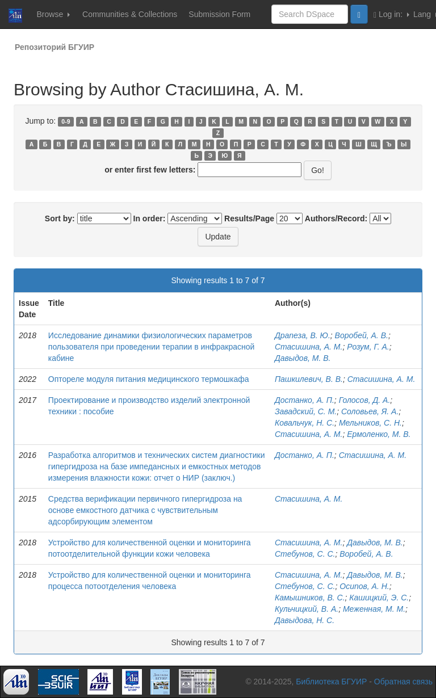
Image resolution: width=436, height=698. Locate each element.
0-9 (65, 121)
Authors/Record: (336, 218)
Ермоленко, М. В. (378, 434)
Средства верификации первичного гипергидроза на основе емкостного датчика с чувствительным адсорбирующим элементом (145, 510)
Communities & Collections (129, 14)
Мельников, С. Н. (370, 422)
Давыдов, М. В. (303, 358)
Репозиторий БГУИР (54, 47)
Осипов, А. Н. (364, 586)
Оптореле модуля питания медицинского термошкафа (148, 379)
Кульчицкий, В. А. (306, 608)
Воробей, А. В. (361, 335)
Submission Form (219, 14)
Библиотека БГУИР (331, 681)
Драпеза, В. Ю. (302, 335)
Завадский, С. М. (306, 411)
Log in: (391, 14)
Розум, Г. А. (368, 346)
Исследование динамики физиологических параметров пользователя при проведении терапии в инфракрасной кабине (151, 347)
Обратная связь (403, 681)
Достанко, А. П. (304, 400)
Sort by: (60, 218)
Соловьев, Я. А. (370, 411)
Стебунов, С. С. (305, 553)
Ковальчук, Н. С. (304, 422)
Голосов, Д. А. (365, 400)
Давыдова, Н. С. (304, 620)
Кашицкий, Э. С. (379, 597)
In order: (149, 218)
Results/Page (249, 218)
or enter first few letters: (149, 169)
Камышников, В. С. (310, 597)
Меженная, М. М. (374, 608)
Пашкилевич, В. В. (309, 379)
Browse (53, 14)
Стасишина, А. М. (309, 346)
